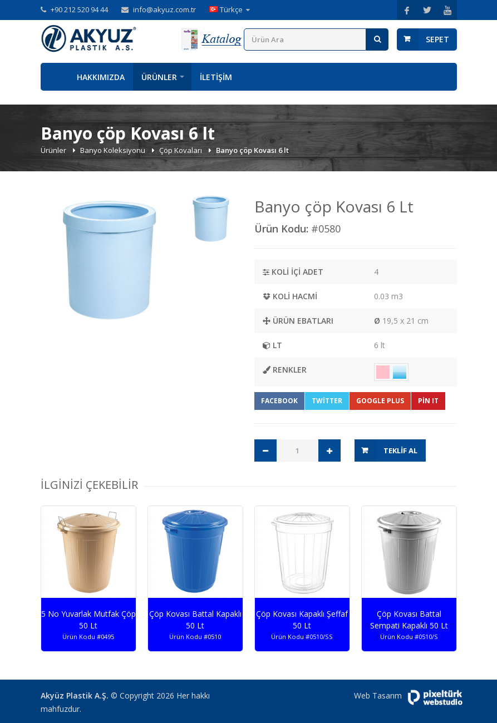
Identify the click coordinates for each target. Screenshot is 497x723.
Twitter (327, 400)
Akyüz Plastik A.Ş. (75, 695)
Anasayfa (54, 77)
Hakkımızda (101, 77)
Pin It (428, 400)
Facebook (279, 400)
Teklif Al (400, 450)
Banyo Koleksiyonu (113, 150)
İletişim (216, 77)
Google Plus (380, 400)
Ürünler (159, 77)
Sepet (437, 39)
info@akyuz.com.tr (164, 9)
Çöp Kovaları (181, 150)
